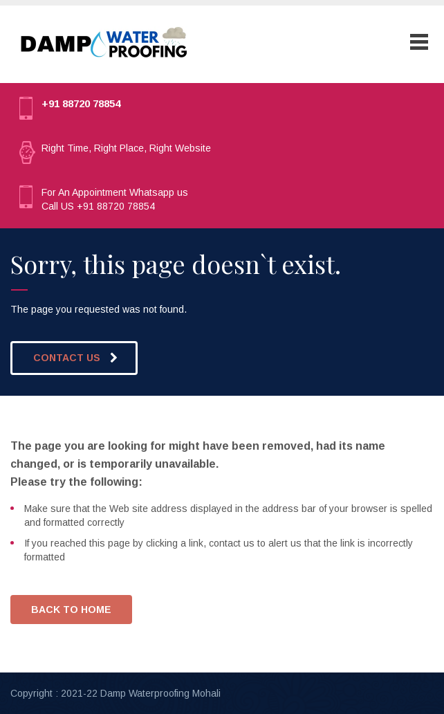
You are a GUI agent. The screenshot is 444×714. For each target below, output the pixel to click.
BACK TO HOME (71, 609)
